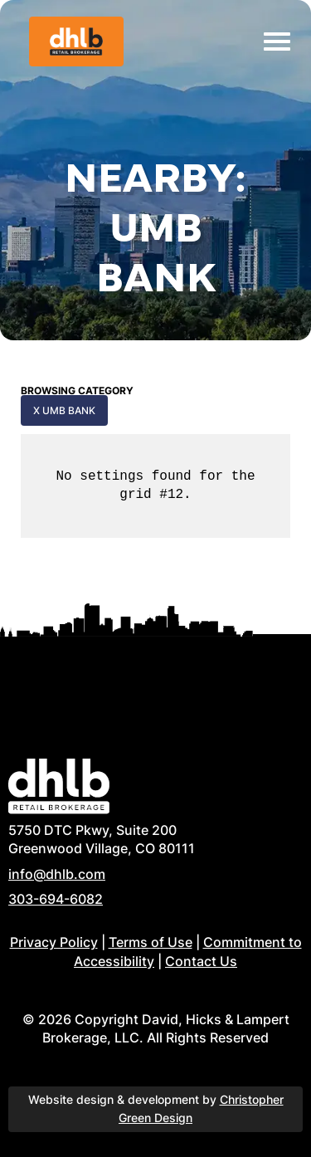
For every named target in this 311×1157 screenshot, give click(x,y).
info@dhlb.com (56, 874)
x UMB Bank (64, 410)
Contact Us (201, 961)
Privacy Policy (54, 942)
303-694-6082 (55, 899)
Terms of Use (150, 942)
